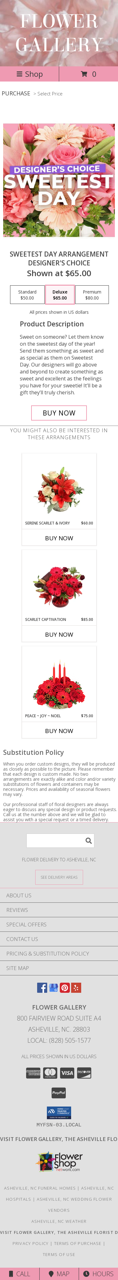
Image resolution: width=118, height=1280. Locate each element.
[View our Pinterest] (65, 990)
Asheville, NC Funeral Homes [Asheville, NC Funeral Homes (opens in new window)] (40, 1188)
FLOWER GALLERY (59, 33)
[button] (59, 1113)
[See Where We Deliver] (59, 877)
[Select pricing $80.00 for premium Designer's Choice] (92, 295)
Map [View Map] (59, 1274)
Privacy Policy (31, 1243)
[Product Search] (60, 841)
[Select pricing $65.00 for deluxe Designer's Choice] (60, 295)
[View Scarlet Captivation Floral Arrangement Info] (59, 583)
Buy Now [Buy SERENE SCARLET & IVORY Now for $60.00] (59, 538)
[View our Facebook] (42, 990)
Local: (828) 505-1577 (59, 1040)
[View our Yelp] (76, 990)
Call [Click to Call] (19, 1274)
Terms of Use (59, 1254)
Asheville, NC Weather (59, 1221)
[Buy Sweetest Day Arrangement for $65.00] (59, 413)
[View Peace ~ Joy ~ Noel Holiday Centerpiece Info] (59, 680)
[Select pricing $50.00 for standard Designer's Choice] (27, 295)
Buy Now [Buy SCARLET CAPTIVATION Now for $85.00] (59, 634)
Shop (29, 74)
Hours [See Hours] (98, 1274)
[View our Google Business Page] (53, 990)
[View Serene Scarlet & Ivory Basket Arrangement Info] (59, 487)
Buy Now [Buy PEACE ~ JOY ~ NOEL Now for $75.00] (59, 731)
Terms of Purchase (78, 1243)
